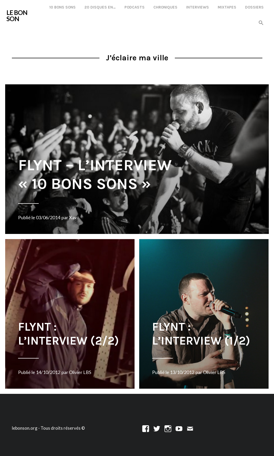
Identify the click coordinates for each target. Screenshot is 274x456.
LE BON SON (16, 15)
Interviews (197, 7)
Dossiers (254, 7)
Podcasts (134, 7)
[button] (261, 23)
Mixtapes (227, 7)
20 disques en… (100, 7)
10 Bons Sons (62, 7)
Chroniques (165, 7)
